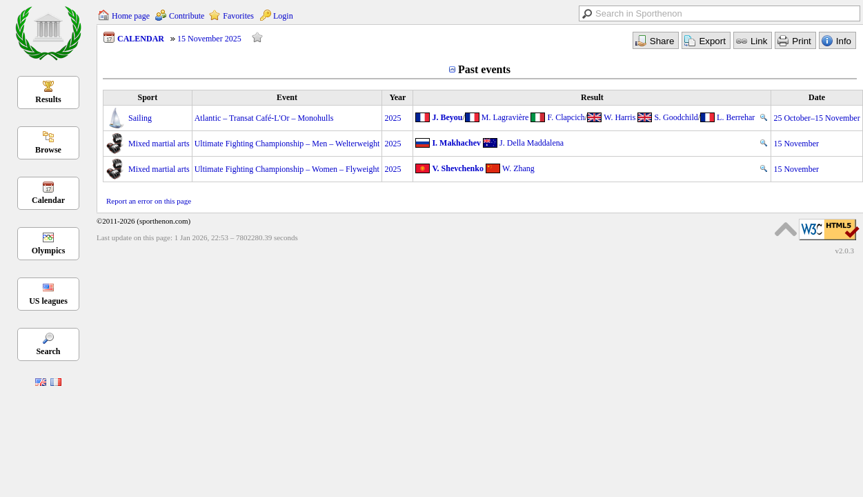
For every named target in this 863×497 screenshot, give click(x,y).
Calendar (48, 200)
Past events (484, 69)
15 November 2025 (209, 38)
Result (592, 97)
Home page (131, 16)
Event (287, 97)
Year (397, 97)
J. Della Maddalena (531, 143)
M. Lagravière (505, 117)
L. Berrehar (736, 117)
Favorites (238, 16)
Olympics (49, 250)
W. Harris (619, 117)
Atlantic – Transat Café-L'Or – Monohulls (264, 118)
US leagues (48, 301)
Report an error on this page (148, 201)
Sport (147, 97)
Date (817, 97)
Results (48, 99)
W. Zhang (518, 168)
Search (48, 351)
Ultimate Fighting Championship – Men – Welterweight (287, 143)
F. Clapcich (565, 117)
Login (283, 16)
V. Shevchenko (457, 168)
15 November (796, 143)
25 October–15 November (816, 118)
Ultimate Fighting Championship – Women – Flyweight (287, 169)
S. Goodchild (675, 117)
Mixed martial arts (159, 143)
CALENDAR (140, 38)
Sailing (140, 118)
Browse (48, 150)
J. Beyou (447, 117)
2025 (392, 118)
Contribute (186, 16)
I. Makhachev (456, 143)
